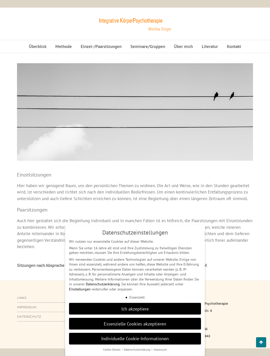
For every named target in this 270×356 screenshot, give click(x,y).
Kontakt (234, 46)
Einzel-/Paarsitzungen (101, 46)
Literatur (210, 46)
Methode (63, 46)
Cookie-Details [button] (112, 346)
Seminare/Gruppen (147, 46)
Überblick (37, 46)
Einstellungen (80, 285)
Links (21, 298)
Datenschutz (29, 316)
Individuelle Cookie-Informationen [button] (135, 335)
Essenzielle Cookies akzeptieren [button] (135, 320)
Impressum (26, 307)
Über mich (183, 46)
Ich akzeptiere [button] (135, 305)
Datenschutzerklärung (103, 280)
